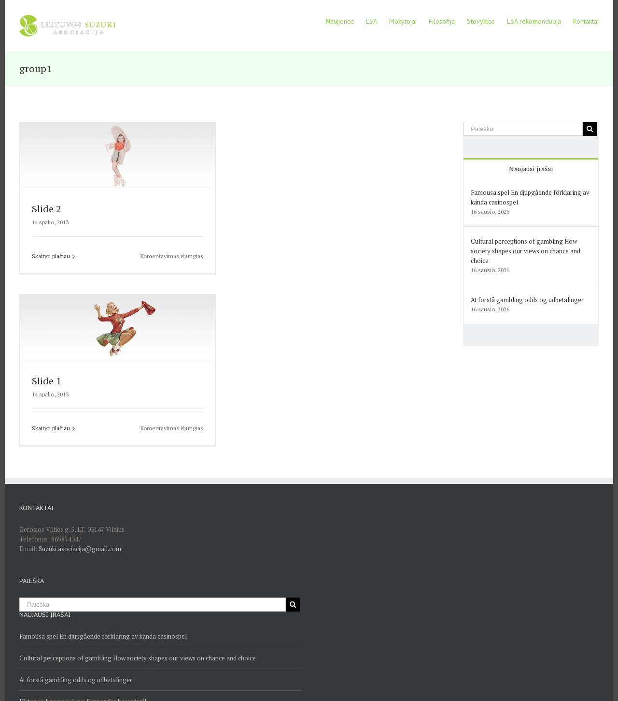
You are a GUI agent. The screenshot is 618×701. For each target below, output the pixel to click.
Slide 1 (46, 381)
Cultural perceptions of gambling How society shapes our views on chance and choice (525, 251)
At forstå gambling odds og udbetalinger (527, 299)
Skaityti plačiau (51, 256)
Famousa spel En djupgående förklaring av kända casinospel (103, 636)
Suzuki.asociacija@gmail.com (80, 548)
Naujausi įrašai (531, 168)
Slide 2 (46, 209)
